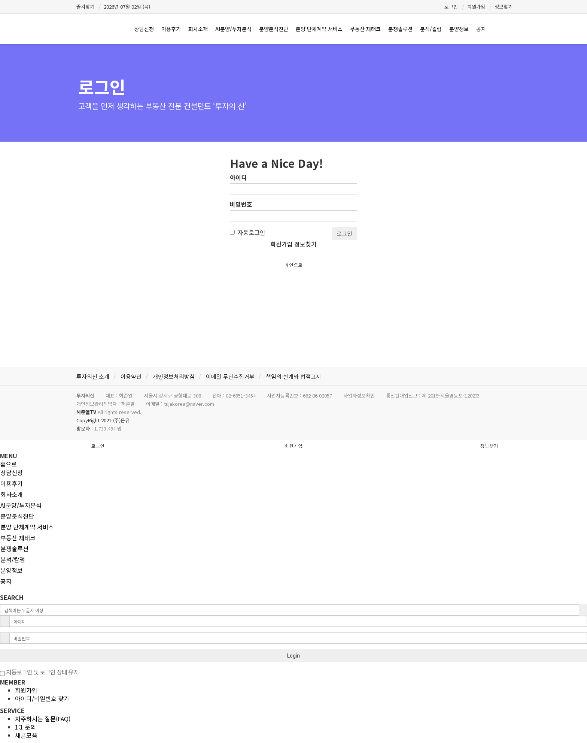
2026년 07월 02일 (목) (127, 6)
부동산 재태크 (365, 29)
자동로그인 (247, 232)
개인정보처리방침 (174, 376)
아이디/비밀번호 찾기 (42, 698)
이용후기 (171, 29)
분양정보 (459, 29)
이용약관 (131, 376)
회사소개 (198, 29)
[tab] (293, 472)
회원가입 (476, 6)
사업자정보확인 (359, 395)
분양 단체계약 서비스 (319, 29)
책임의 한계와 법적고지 (293, 376)
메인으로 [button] (293, 265)
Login (293, 656)
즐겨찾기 (85, 6)
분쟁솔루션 (400, 29)
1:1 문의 (25, 726)
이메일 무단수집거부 (230, 376)
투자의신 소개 (92, 376)
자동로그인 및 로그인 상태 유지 (39, 672)
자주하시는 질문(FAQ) (42, 718)
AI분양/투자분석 (233, 29)
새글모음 (26, 735)
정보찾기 (504, 6)
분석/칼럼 (431, 29)
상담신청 (144, 29)
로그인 (451, 6)
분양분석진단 (273, 29)
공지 (481, 29)
